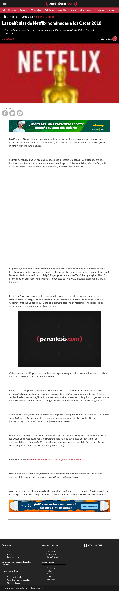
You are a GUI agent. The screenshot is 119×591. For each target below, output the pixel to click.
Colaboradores (13, 557)
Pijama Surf (51, 551)
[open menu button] (4, 3)
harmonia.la (51, 554)
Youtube (49, 574)
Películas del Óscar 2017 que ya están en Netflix (55, 459)
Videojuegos (86, 10)
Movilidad (62, 10)
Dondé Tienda (52, 557)
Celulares (49, 10)
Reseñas (24, 10)
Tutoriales (36, 10)
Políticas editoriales (14, 577)
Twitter (49, 571)
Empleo (10, 551)
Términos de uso (13, 583)
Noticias (12, 10)
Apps (73, 10)
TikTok (49, 577)
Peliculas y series (45, 16)
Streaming (27, 16)
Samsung (99, 10)
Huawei (111, 10)
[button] (4, 10)
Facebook (50, 568)
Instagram (50, 579)
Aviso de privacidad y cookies (18, 580)
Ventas (9, 554)
